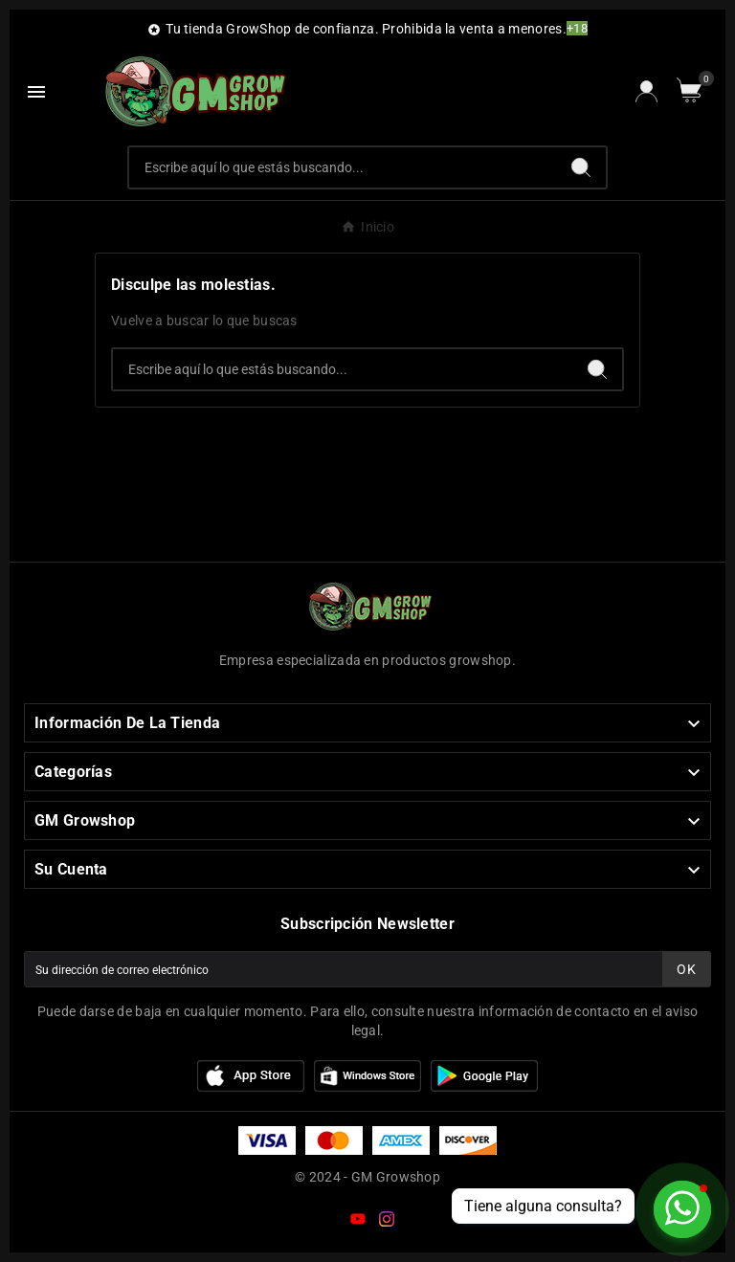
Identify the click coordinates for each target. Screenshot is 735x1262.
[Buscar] (343, 167)
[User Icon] (646, 91)
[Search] (580, 167)
